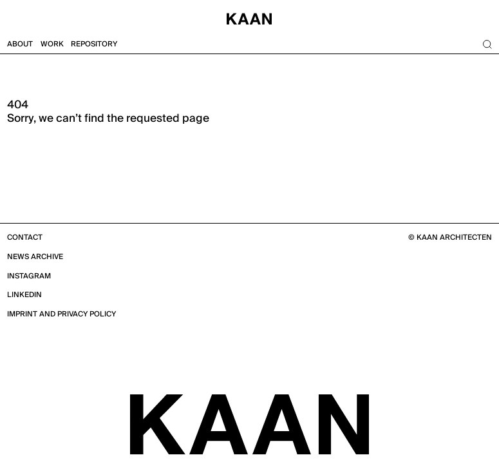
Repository (94, 44)
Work (52, 44)
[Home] (249, 17)
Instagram (29, 276)
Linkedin (24, 295)
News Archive (35, 257)
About (20, 44)
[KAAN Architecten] (249, 423)
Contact (24, 237)
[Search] (487, 44)
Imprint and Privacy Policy (61, 314)
